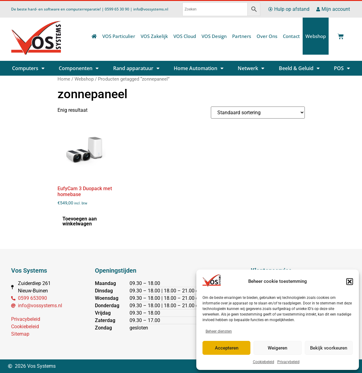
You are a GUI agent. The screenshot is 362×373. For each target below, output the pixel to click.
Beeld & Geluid (299, 68)
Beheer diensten (219, 331)
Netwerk (251, 68)
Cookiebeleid (263, 362)
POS (342, 68)
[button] (350, 282)
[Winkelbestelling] (258, 113)
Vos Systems (29, 270)
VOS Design (214, 36)
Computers (28, 68)
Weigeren (277, 348)
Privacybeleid (288, 362)
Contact (291, 36)
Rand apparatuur (136, 68)
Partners (241, 36)
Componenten (79, 68)
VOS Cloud (184, 36)
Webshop (315, 36)
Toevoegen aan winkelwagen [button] (79, 221)
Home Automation (199, 68)
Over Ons (267, 36)
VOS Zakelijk (154, 36)
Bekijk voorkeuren (328, 348)
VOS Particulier (118, 36)
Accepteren (226, 348)
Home (63, 79)
